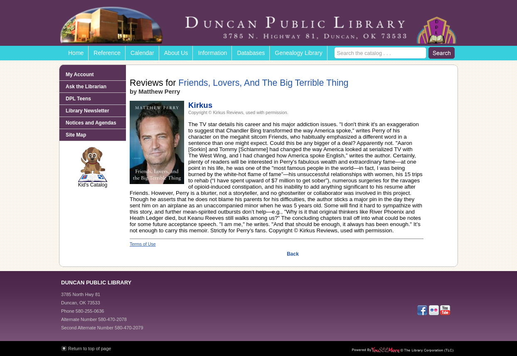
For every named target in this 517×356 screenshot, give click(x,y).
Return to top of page (89, 348)
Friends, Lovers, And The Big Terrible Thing (263, 83)
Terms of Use (143, 243)
